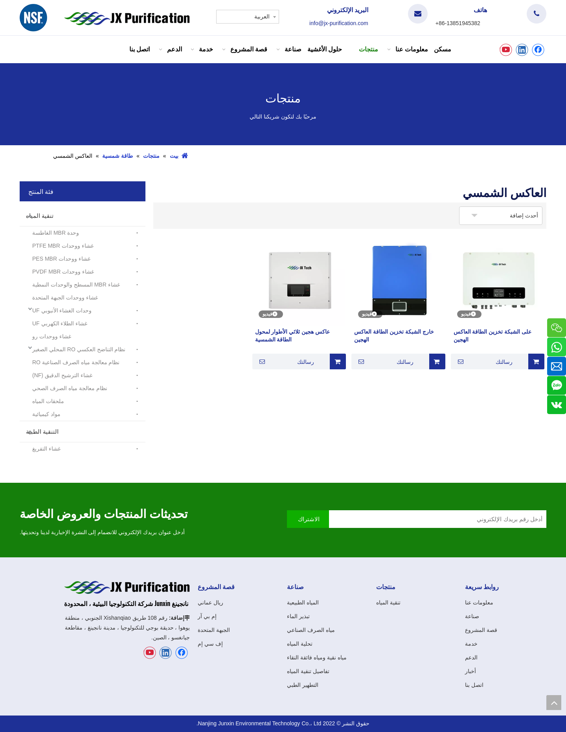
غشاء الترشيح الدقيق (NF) (62, 375)
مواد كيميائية (46, 414)
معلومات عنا (479, 602)
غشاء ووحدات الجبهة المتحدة (65, 297)
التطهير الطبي (302, 685)
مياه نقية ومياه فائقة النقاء (317, 657)
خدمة (471, 644)
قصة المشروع (481, 630)
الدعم (471, 657)
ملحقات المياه (48, 401)
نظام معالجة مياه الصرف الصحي (69, 388)
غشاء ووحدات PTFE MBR (63, 246)
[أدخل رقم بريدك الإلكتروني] (430, 519)
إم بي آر (207, 616)
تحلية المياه (299, 644)
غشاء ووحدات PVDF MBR (63, 271)
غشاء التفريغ (46, 448)
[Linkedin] (522, 50)
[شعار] (33, 17)
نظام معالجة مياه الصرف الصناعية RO (75, 362)
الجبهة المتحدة (214, 630)
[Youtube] (506, 50)
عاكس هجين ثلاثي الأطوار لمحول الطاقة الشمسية (292, 336)
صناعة (472, 616)
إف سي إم (210, 644)
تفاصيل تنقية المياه (308, 671)
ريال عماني (210, 602)
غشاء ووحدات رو (51, 336)
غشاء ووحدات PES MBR (61, 259)
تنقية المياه (39, 215)
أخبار (470, 671)
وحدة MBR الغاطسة (55, 233)
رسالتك (483, 361)
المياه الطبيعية (303, 602)
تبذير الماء (298, 616)
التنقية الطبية (42, 431)
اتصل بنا (474, 685)
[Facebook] (538, 50)
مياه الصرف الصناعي (311, 630)
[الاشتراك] (308, 519)
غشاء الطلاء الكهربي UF (59, 323)
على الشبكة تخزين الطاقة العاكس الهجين (493, 336)
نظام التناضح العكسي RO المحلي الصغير (78, 349)
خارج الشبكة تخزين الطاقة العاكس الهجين (394, 336)
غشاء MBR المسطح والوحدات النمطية (76, 284)
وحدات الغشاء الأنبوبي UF (62, 310)
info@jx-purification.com (338, 23)
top (553, 702)
